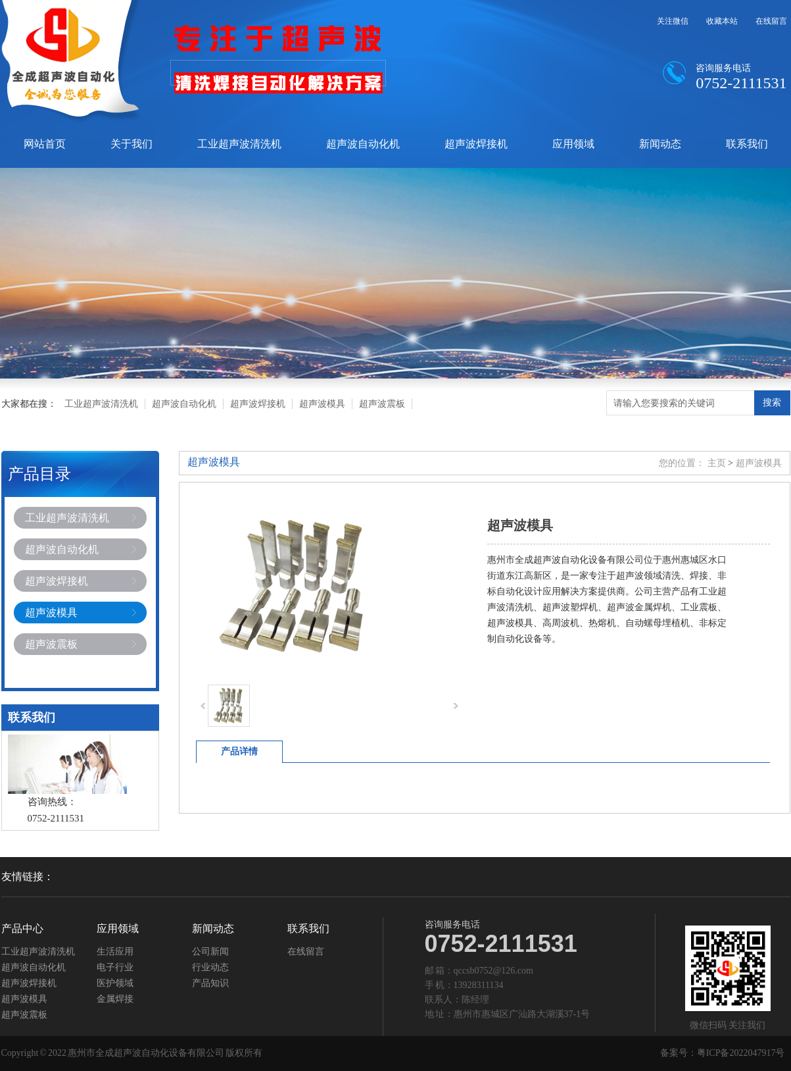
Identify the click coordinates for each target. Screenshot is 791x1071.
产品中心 (22, 929)
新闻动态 (660, 143)
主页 (716, 463)
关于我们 (131, 143)
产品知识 (210, 983)
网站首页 (45, 143)
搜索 (772, 402)
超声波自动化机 (363, 143)
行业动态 (210, 967)
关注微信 (672, 21)
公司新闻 (210, 951)
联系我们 (747, 143)
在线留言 (771, 21)
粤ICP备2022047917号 (741, 1053)
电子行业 (115, 967)
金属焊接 (115, 999)
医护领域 (115, 983)
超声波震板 (382, 404)
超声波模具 (322, 404)
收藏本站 (722, 21)
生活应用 (115, 951)
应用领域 (573, 143)
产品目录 (39, 474)
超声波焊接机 (476, 143)
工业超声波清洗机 (239, 143)
